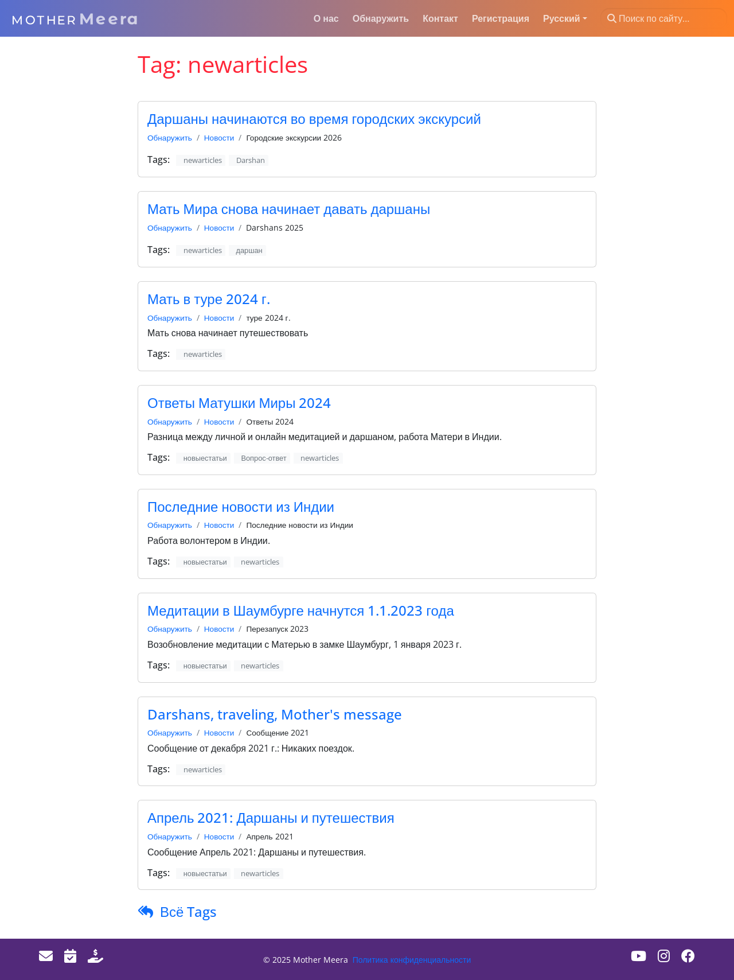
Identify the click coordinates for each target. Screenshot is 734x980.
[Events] (70, 955)
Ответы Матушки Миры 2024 (239, 402)
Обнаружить (169, 137)
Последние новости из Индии (240, 506)
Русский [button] (561, 18)
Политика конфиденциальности (412, 959)
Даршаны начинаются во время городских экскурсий (314, 118)
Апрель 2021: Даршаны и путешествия (271, 817)
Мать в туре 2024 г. (208, 298)
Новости (219, 137)
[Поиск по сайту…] (663, 18)
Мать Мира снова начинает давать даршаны (288, 208)
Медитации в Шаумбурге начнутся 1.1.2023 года (300, 610)
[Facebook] (688, 955)
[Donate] (95, 955)
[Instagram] (664, 955)
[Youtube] (638, 955)
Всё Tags (188, 911)
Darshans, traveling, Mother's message (274, 714)
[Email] (46, 955)
